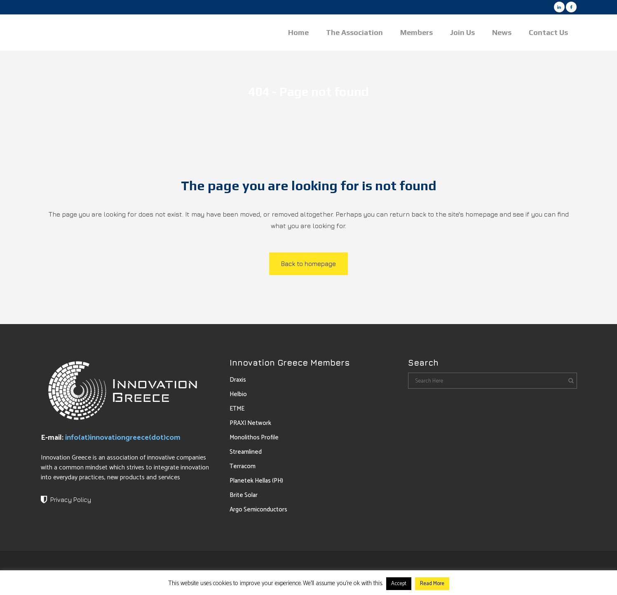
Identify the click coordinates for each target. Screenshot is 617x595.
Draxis (238, 380)
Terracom (243, 466)
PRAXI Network (250, 423)
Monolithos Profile (254, 437)
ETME (237, 409)
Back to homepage (308, 263)
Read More (432, 583)
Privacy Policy (70, 499)
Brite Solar (244, 495)
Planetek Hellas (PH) (256, 481)
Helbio (238, 394)
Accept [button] (398, 583)
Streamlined (246, 452)
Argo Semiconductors (258, 509)
